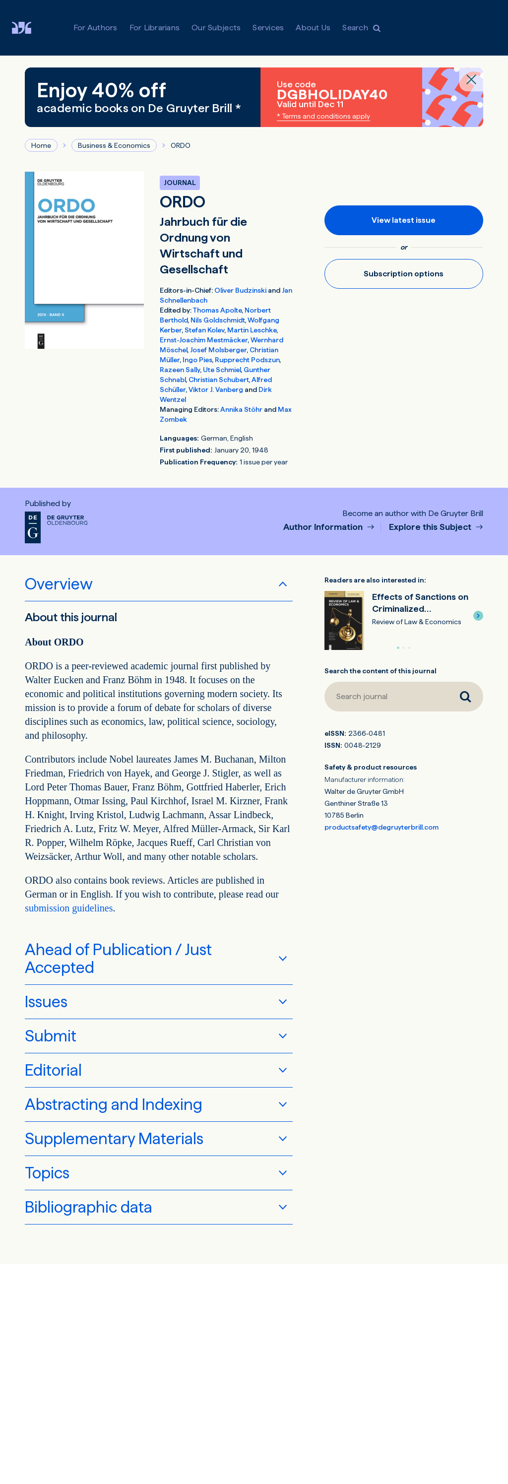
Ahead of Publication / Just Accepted (118, 958)
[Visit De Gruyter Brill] (29, 28)
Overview (59, 584)
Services (268, 27)
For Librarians (154, 27)
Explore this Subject (431, 527)
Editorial (53, 1070)
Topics (47, 1172)
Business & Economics (114, 145)
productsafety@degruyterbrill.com (381, 827)
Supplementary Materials (114, 1138)
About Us (313, 27)
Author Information (324, 527)
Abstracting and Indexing (113, 1104)
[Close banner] (471, 79)
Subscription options (404, 273)
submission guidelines (69, 908)
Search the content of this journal (380, 671)
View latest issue (404, 220)
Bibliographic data (88, 1207)
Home (41, 145)
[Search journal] (385, 696)
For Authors (95, 27)
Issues (46, 1001)
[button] (478, 615)
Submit (50, 1036)
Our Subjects (216, 27)
